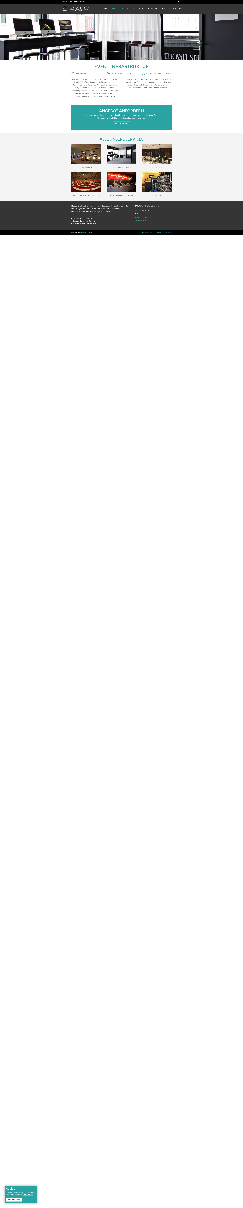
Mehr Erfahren (28, 1195)
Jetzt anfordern (121, 123)
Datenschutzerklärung (164, 232)
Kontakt (177, 9)
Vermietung (138, 9)
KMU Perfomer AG (86, 232)
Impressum (150, 232)
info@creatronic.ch (141, 217)
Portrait (166, 9)
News (106, 9)
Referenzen (153, 9)
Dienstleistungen (119, 9)
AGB (143, 232)
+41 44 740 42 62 (140, 220)
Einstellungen (14, 1199)
